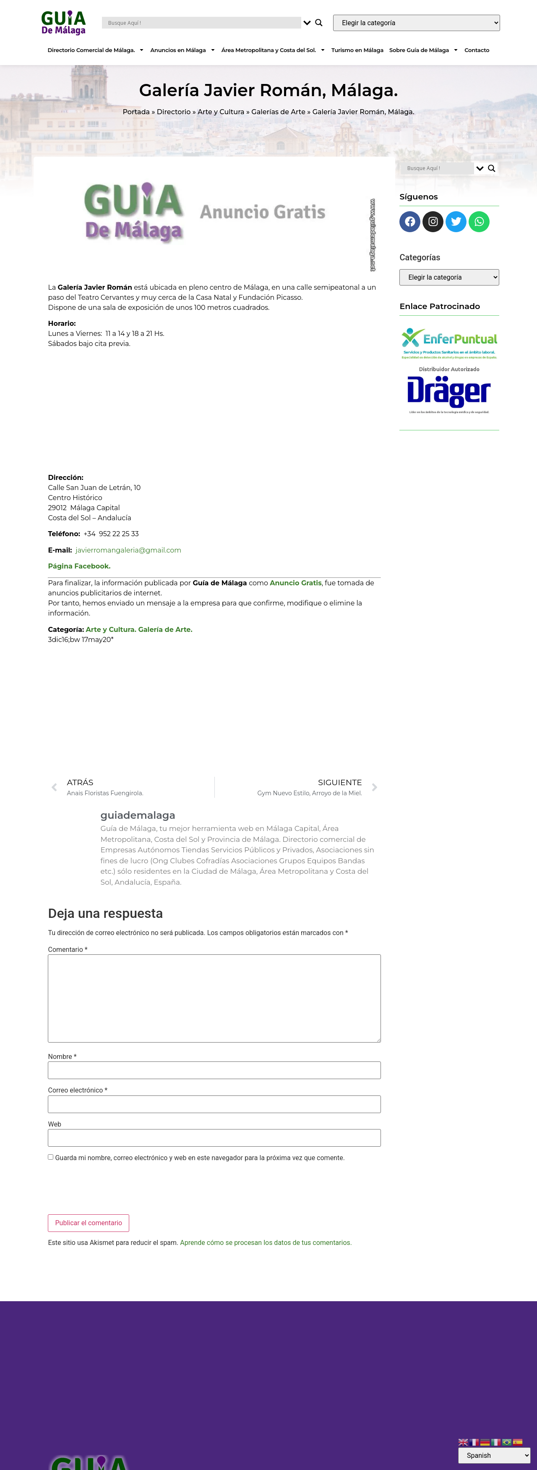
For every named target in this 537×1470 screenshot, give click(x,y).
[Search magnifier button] (319, 23)
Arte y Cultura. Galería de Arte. (139, 630)
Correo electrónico (77, 1090)
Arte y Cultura (221, 112)
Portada (136, 112)
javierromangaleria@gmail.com (128, 550)
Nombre (62, 1056)
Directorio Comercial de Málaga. (96, 50)
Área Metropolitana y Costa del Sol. (274, 50)
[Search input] (203, 23)
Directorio (174, 112)
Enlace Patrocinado (439, 306)
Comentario (67, 949)
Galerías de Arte (278, 112)
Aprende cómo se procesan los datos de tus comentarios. (266, 1243)
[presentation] (111, 1189)
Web (54, 1124)
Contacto (476, 50)
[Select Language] (494, 1455)
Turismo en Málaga (357, 50)
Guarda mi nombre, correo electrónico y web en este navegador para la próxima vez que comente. (199, 1158)
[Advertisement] (214, 407)
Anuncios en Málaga (182, 50)
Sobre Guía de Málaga (424, 50)
